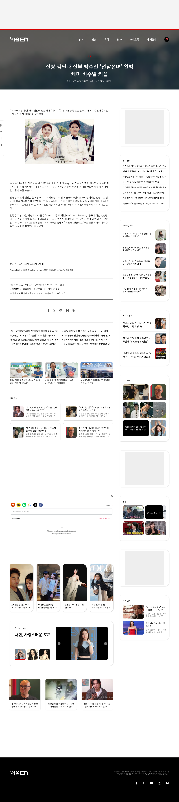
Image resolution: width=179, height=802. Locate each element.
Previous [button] (59, 643)
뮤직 (106, 39)
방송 (94, 39)
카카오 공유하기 (60, 310)
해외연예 (151, 39)
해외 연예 (126, 600)
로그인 (167, 771)
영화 (119, 39)
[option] (82, 643)
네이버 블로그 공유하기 (67, 310)
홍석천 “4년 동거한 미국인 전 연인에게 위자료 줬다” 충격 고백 (38, 293)
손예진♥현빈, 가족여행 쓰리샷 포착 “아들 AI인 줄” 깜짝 (35, 289)
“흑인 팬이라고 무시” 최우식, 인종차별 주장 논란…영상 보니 (37, 284)
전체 (81, 39)
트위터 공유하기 (54, 310)
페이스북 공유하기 (48, 310)
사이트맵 (161, 771)
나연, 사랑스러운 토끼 (33, 634)
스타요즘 (134, 39)
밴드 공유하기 (74, 310)
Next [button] (105, 643)
